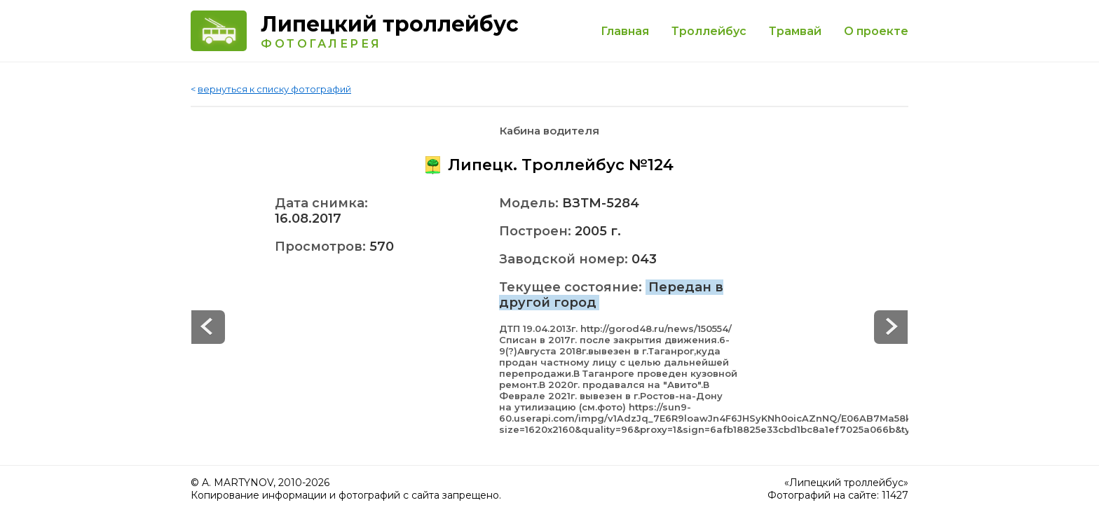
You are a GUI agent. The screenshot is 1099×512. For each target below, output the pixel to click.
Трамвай (795, 31)
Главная (625, 31)
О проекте (876, 31)
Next (208, 327)
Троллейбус (708, 31)
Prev (891, 327)
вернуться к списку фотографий (274, 89)
